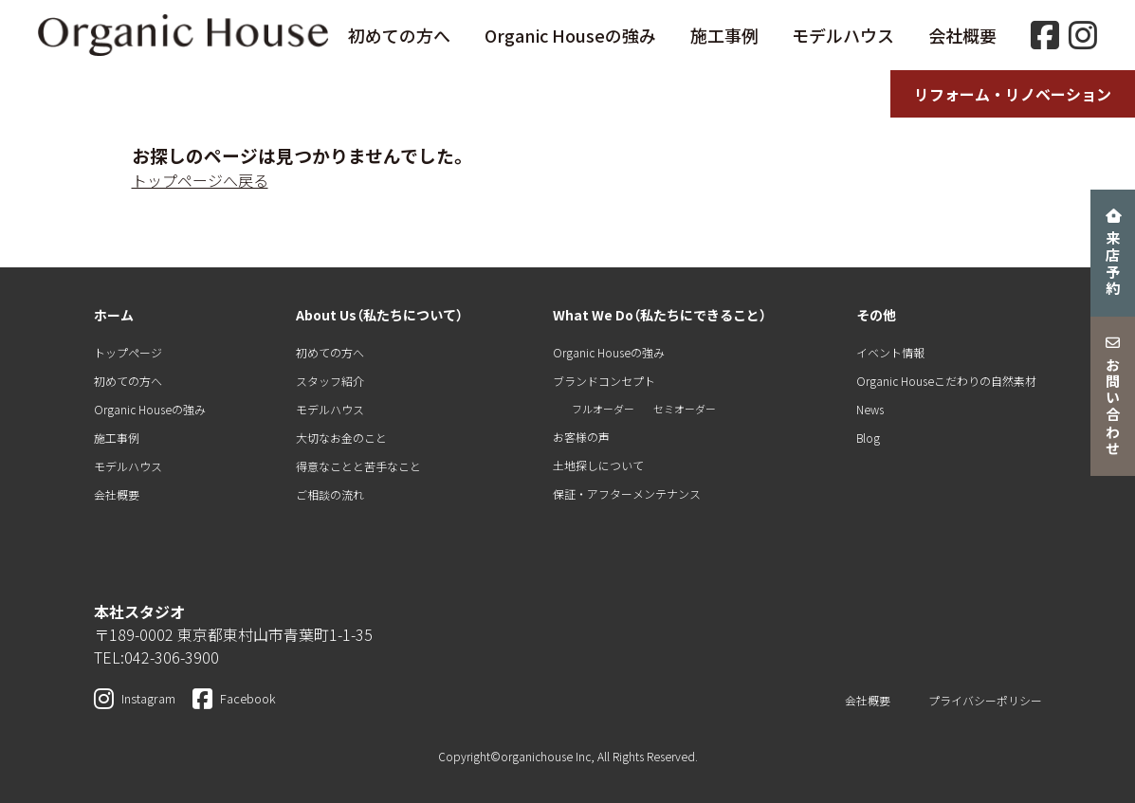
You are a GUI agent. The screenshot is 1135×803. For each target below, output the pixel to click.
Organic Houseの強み (570, 35)
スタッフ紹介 (330, 381)
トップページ (128, 352)
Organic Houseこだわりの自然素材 (946, 381)
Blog (868, 437)
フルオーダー (603, 408)
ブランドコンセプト (604, 381)
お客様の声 (581, 437)
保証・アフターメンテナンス (627, 493)
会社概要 (962, 35)
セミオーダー (684, 408)
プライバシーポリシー (985, 700)
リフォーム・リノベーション (1012, 93)
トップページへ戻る (200, 180)
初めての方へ (399, 35)
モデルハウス (843, 35)
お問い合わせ (1114, 397)
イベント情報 (890, 352)
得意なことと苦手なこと (358, 466)
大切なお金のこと (341, 437)
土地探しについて (598, 465)
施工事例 (724, 35)
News (870, 409)
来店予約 (1114, 253)
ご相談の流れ (330, 494)
